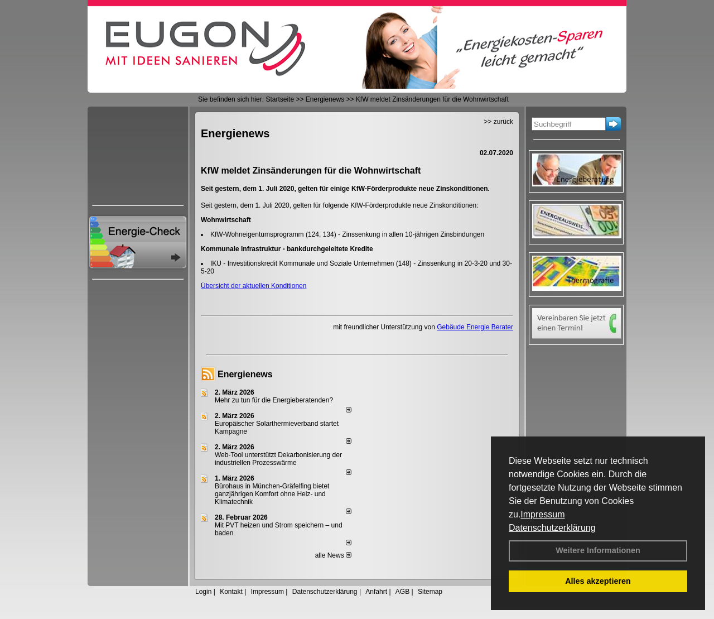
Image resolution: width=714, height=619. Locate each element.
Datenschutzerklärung (552, 527)
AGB (402, 592)
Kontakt (231, 592)
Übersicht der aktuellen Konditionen (253, 286)
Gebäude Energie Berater (475, 327)
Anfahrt (376, 592)
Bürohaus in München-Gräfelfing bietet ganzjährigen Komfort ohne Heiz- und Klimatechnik (272, 494)
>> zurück (498, 122)
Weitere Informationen (598, 550)
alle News (333, 555)
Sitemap (430, 592)
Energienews (245, 374)
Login (203, 592)
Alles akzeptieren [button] (598, 581)
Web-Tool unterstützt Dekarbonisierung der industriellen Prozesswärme (278, 459)
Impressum (542, 514)
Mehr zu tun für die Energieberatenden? (274, 400)
